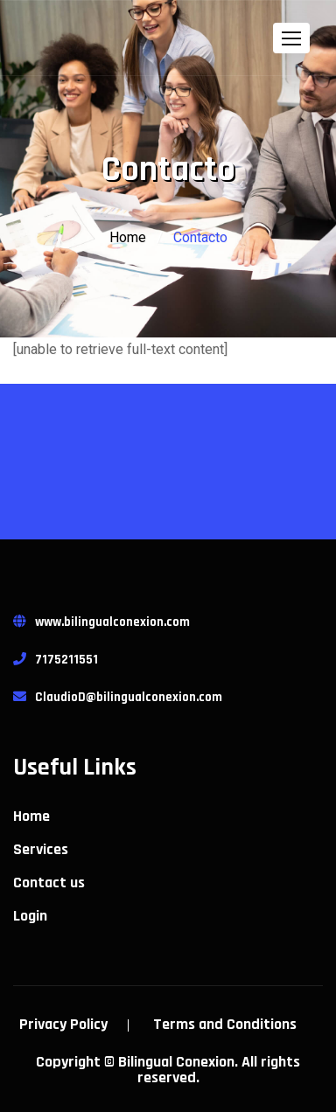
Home (127, 237)
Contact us (49, 883)
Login (30, 916)
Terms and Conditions (225, 1024)
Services (40, 850)
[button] (291, 38)
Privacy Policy (63, 1024)
